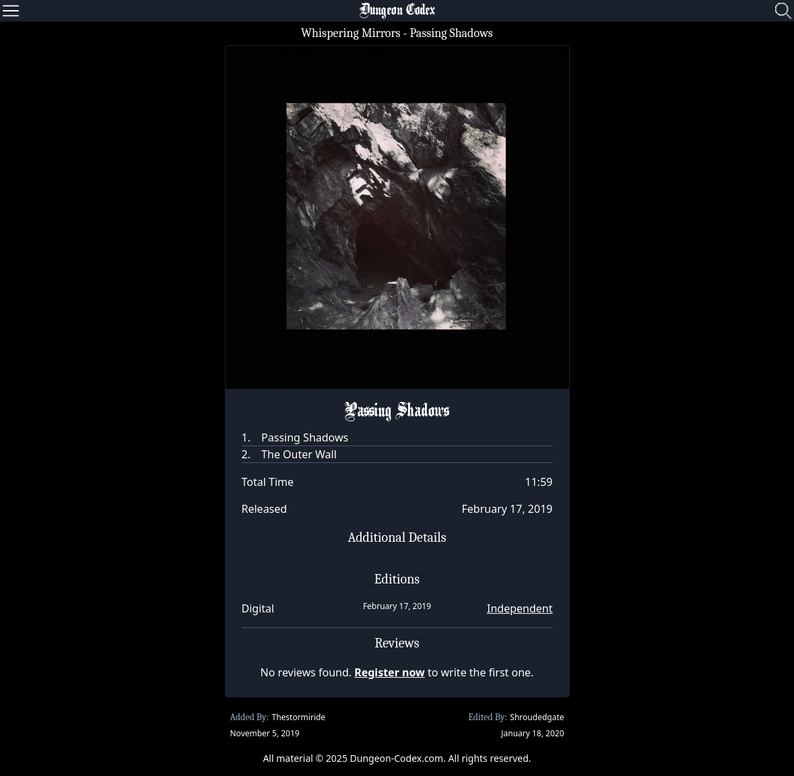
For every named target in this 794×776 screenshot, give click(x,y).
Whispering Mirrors (350, 33)
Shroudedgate (537, 717)
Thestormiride (298, 717)
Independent (519, 608)
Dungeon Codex (397, 11)
